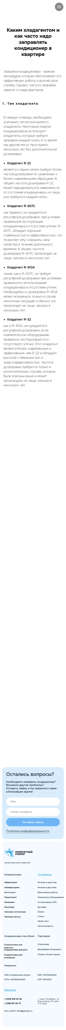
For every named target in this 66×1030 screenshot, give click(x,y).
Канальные (9, 902)
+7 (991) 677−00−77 (12, 1003)
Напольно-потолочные (15, 912)
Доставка (42, 907)
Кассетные (9, 907)
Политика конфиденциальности (27, 831)
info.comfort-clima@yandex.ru (18, 1011)
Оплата (41, 912)
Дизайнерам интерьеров (49, 949)
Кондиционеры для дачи (15, 950)
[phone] (33, 812)
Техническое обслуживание (51, 897)
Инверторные (10, 882)
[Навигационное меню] (59, 7)
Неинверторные (11, 887)
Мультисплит (10, 897)
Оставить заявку (33, 822)
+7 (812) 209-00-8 (12, 999)
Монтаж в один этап (47, 882)
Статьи (41, 916)
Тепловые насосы (12, 917)
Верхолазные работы (48, 892)
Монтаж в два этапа (47, 887)
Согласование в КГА (47, 902)
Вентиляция (9, 892)
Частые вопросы (45, 926)
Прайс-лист (43, 921)
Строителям (43, 944)
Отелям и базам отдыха (49, 954)
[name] (33, 801)
